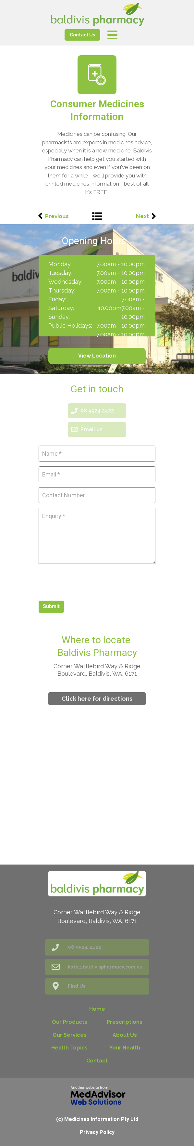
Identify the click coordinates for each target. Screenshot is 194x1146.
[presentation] (88, 581)
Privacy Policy (97, 1132)
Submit (51, 606)
